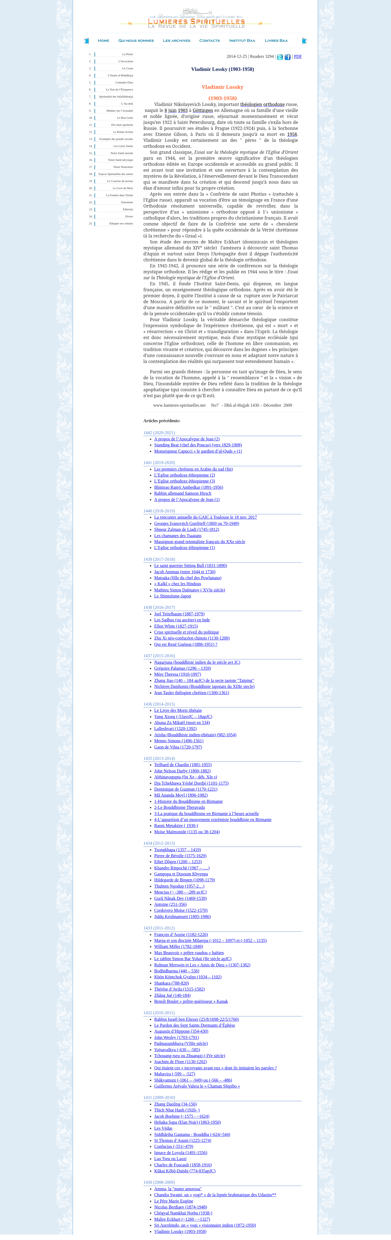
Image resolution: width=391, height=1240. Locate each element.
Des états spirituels (122, 124)
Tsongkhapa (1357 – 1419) (177, 849)
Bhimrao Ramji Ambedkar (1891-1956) (188, 487)
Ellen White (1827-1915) (176, 626)
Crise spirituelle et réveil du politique (186, 632)
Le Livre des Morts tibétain (178, 710)
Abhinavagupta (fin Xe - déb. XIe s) (185, 777)
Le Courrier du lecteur (120, 181)
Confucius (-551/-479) (173, 1146)
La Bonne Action (123, 131)
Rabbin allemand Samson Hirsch (182, 493)
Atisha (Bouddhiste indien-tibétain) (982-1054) (195, 734)
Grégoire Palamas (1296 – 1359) (182, 668)
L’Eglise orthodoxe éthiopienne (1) (184, 547)
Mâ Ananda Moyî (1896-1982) (181, 795)
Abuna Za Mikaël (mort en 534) (182, 722)
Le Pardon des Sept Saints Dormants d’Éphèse (194, 1025)
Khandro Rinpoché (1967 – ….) (182, 868)
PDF (298, 56)
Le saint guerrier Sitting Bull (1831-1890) (190, 565)
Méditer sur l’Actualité (119, 110)
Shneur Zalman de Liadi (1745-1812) (186, 529)
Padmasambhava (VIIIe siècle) (181, 1043)
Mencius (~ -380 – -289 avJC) (180, 892)
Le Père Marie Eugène (173, 1201)
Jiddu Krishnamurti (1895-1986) (182, 916)
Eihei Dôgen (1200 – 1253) (178, 861)
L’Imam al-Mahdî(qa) (120, 75)
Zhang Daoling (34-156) (175, 1104)
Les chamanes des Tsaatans (177, 535)
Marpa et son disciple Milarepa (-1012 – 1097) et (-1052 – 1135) (210, 940)
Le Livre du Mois (123, 188)
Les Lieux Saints (123, 146)
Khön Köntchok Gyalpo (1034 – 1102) (188, 977)
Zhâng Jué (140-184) (172, 995)
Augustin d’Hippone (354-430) (181, 1031)
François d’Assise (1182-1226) (181, 934)
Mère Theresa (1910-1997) (177, 674)
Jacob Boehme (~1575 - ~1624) (181, 1116)
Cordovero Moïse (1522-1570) (180, 910)
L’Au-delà (127, 103)
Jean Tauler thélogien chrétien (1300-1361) (191, 692)
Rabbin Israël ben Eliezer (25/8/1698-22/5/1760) (196, 1019)
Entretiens (127, 202)
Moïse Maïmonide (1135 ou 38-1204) (187, 831)
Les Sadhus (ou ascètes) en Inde (182, 620)
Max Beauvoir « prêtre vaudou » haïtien (189, 952)
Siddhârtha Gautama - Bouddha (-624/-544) (192, 1134)
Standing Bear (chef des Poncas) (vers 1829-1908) (198, 445)
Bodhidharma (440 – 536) (176, 971)
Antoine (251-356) (170, 904)
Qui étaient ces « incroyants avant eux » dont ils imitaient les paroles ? (215, 1068)
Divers (129, 216)
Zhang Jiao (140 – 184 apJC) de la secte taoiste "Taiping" (204, 680)
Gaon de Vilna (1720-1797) (178, 747)
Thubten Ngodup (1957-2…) (179, 886)
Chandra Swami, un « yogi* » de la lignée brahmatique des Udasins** (215, 1194)
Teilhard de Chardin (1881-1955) (183, 764)
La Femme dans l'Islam (119, 195)
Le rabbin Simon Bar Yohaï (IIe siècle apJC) (192, 958)
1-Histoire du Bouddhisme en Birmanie (188, 801)
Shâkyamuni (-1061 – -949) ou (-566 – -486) (193, 1080)
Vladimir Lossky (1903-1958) (180, 1231)
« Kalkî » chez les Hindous (177, 583)
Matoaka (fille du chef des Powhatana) (187, 577)
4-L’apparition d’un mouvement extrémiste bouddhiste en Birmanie (213, 819)
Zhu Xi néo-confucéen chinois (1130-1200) (192, 638)
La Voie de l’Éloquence (119, 89)
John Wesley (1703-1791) (176, 1037)
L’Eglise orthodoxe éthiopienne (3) (184, 481)
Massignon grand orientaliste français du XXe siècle (199, 541)
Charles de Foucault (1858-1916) (183, 1165)
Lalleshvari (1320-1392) (175, 728)
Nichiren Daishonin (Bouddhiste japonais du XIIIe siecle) (204, 686)
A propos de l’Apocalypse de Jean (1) (187, 499)
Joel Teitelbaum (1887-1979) (179, 614)
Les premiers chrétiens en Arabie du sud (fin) (193, 469)
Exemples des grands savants (116, 138)
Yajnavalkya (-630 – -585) (177, 1049)
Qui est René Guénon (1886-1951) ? (185, 644)
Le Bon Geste (125, 117)
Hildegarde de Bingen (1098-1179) (184, 880)
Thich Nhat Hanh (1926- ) (177, 1110)
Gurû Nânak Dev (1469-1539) (180, 898)
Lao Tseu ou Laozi (170, 1158)
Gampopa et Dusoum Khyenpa (181, 874)
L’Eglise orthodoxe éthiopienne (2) (184, 475)
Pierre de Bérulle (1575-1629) (180, 855)
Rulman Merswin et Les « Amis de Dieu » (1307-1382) (202, 965)
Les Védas (163, 1128)
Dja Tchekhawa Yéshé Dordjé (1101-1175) (191, 783)
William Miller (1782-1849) (178, 946)
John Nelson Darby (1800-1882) (182, 771)
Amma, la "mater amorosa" (178, 1188)
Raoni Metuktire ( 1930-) (176, 825)
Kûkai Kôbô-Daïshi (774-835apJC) (185, 1171)
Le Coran (127, 68)
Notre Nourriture (123, 166)
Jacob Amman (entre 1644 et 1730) (184, 571)
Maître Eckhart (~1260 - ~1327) (182, 1219)
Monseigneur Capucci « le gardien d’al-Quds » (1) (198, 451)
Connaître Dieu (124, 82)
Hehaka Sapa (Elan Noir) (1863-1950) (187, 1122)
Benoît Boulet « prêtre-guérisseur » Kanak (191, 1001)
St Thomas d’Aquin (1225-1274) (182, 1140)
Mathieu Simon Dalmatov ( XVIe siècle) (189, 590)
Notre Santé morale (122, 153)
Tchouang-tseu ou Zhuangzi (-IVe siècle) (189, 1055)
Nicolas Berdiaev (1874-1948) (180, 1207)
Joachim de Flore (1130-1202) (180, 1061)
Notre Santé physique (120, 159)
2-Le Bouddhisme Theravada (179, 807)
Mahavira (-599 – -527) (174, 1074)
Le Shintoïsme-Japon (172, 596)
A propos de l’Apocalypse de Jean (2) (187, 439)
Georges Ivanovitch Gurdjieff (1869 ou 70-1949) (196, 523)
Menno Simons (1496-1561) (178, 740)
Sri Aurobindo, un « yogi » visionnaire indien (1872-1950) (205, 1225)
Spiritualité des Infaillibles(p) (116, 96)
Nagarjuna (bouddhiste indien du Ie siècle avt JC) (197, 662)
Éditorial (128, 209)
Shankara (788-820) (171, 983)
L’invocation (125, 61)
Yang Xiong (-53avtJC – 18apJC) (183, 716)
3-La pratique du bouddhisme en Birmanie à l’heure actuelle (206, 813)
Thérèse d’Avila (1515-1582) (179, 989)
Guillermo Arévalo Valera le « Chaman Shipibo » (197, 1086)
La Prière (127, 54)
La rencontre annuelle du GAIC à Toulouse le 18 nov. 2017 (205, 517)
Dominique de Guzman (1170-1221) (185, 789)
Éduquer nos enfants (121, 223)
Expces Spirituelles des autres (116, 174)
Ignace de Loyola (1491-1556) (180, 1152)
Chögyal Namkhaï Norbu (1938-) (183, 1213)
